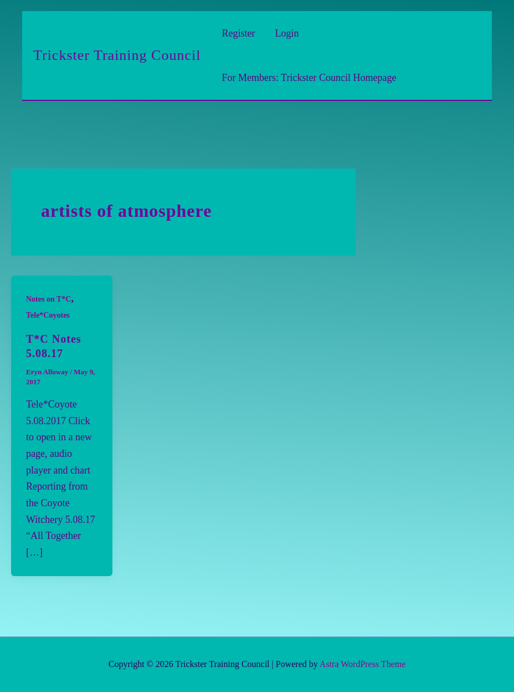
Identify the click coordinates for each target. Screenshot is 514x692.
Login (287, 33)
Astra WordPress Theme (362, 664)
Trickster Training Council (117, 55)
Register (238, 33)
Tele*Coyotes (48, 315)
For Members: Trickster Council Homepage (309, 77)
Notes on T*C (48, 299)
